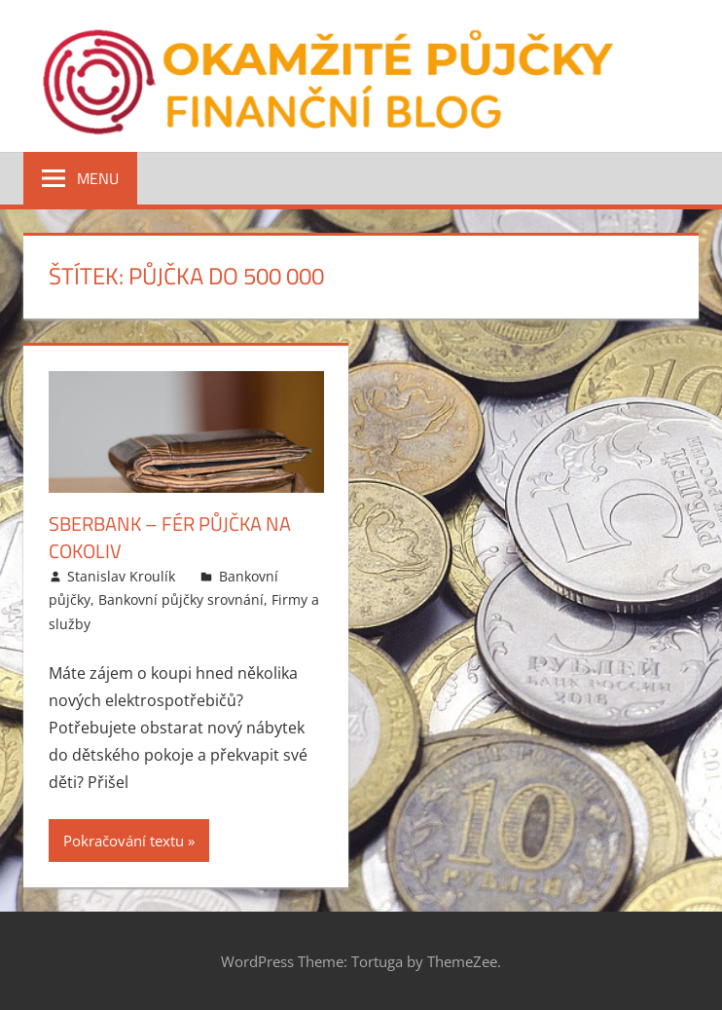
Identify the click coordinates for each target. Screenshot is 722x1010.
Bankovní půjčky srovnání (181, 599)
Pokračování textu (123, 840)
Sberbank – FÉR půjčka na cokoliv (170, 537)
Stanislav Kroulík (121, 576)
